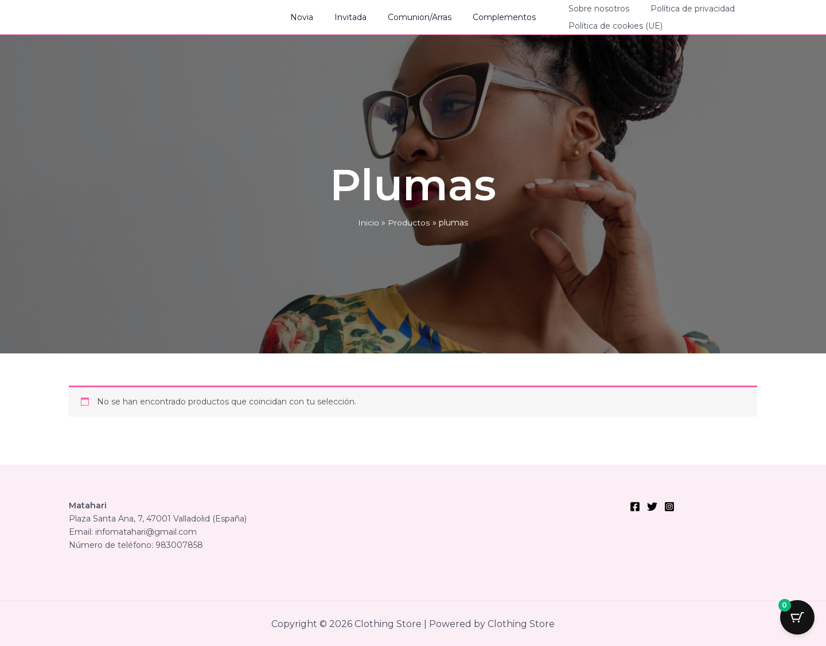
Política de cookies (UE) (603, 26)
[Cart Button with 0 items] (797, 617)
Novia (309, 17)
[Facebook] (635, 506)
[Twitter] (652, 506)
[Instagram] (669, 506)
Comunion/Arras (417, 17)
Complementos (496, 17)
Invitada (353, 17)
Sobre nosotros (586, 8)
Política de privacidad (675, 8)
